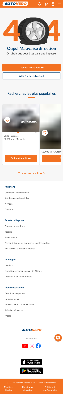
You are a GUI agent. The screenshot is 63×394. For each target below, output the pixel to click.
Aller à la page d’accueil (31, 75)
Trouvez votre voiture (31, 67)
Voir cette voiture (21, 158)
